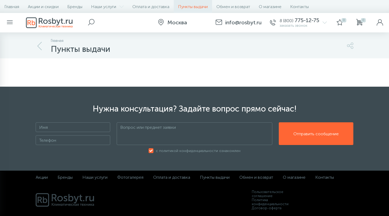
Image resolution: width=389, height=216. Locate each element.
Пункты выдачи (193, 6)
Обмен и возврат (233, 6)
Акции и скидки (43, 6)
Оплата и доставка (150, 6)
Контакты (299, 6)
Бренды (74, 6)
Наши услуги (107, 6)
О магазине (270, 6)
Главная (11, 6)
